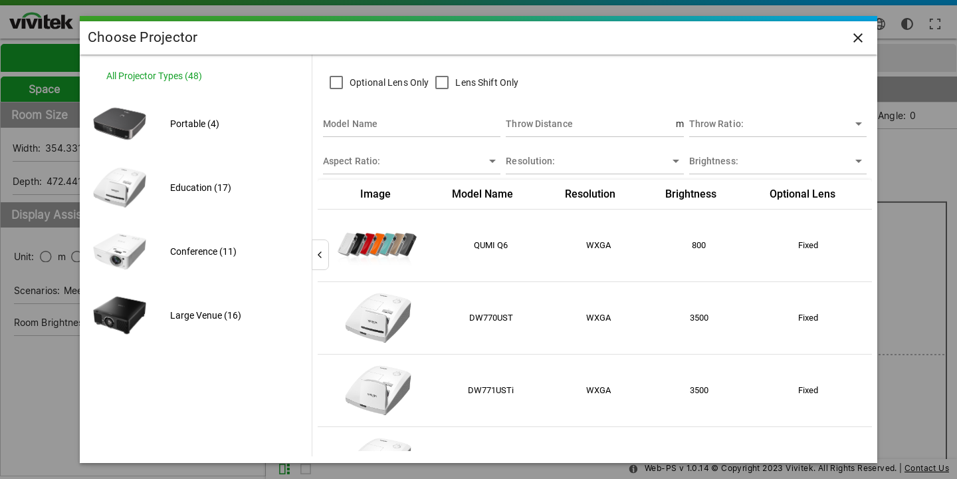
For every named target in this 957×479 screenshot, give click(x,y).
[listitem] (196, 76)
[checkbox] (376, 82)
